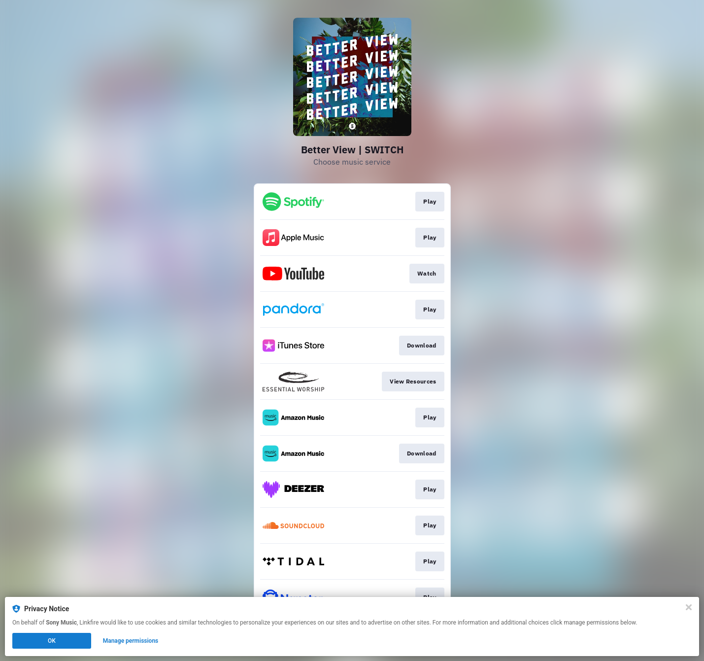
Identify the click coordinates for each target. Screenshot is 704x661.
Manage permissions (131, 640)
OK (52, 640)
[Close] (689, 607)
